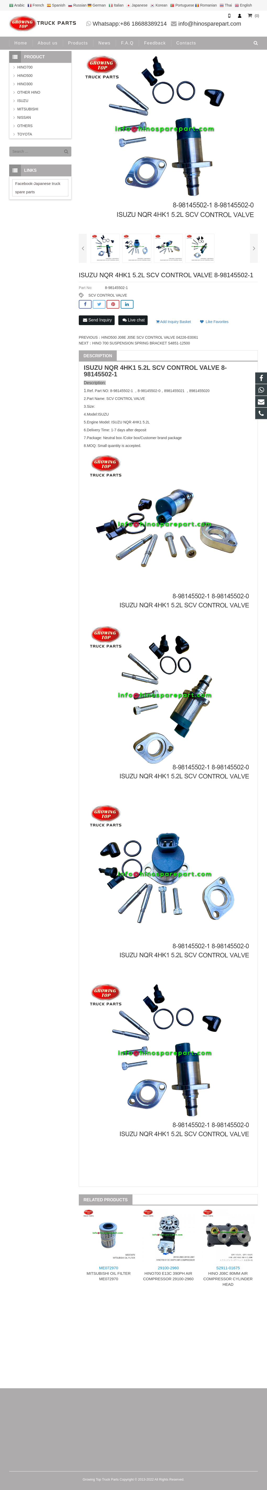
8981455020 (199, 391)
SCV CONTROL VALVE (107, 295)
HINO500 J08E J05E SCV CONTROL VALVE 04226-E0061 (149, 337)
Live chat (133, 320)
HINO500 (24, 75)
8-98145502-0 (149, 391)
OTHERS (24, 126)
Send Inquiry (97, 320)
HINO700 (24, 67)
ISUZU (93, 367)
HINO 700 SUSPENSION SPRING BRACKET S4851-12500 (141, 343)
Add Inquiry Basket (173, 322)
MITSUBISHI (27, 109)
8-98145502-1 (121, 391)
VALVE (209, 367)
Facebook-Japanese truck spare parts (37, 187)
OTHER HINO (28, 92)
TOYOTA (24, 134)
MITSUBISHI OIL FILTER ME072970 (109, 1273)
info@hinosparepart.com (209, 23)
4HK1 (128, 367)
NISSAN (24, 117)
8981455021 (174, 391)
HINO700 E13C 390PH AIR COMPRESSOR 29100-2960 (168, 1273)
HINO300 (24, 84)
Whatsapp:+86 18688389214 (130, 23)
